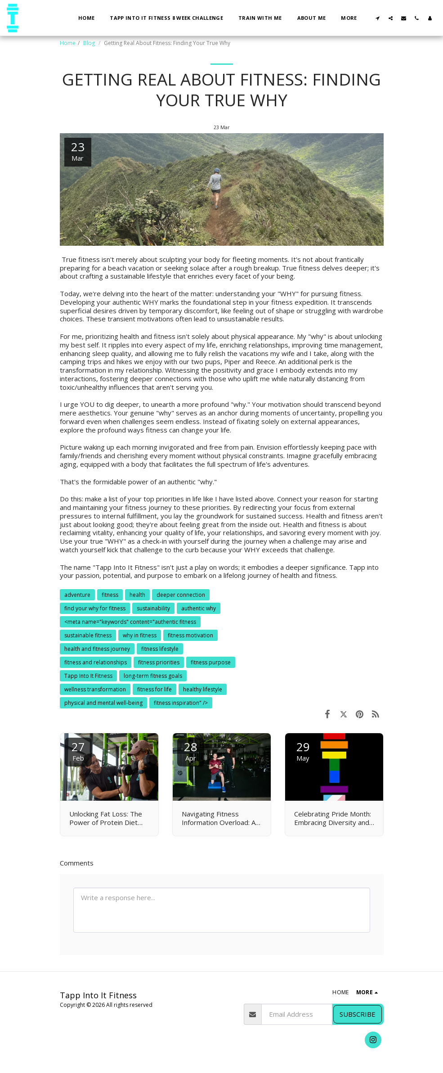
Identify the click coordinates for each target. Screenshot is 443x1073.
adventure (77, 595)
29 (303, 750)
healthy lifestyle (202, 689)
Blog (89, 43)
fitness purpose (211, 662)
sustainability (153, 608)
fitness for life (154, 689)
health (137, 595)
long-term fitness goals (153, 676)
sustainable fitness (88, 635)
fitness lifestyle (160, 649)
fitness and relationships (95, 662)
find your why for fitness (94, 608)
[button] (377, 18)
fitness (110, 595)
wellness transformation (95, 689)
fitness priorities (158, 662)
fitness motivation (190, 635)
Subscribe (358, 1014)
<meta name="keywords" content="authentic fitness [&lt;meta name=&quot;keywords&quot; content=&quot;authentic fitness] (130, 622)
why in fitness (140, 635)
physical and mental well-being (103, 703)
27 (78, 750)
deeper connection (181, 595)
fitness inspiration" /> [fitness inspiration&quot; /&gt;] (181, 703)
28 (190, 750)
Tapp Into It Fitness (88, 676)
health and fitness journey (97, 649)
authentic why (198, 608)
